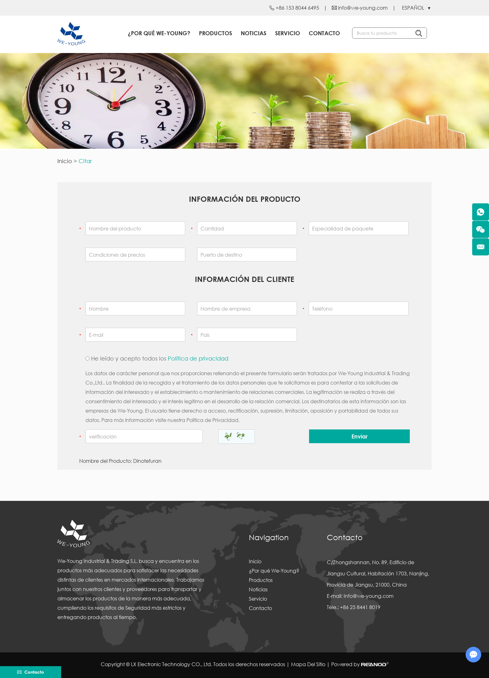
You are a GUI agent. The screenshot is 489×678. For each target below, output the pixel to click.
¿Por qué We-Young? (159, 33)
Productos (215, 33)
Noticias (253, 33)
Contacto (324, 33)
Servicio (287, 33)
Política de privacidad (198, 358)
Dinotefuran (147, 461)
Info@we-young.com (369, 596)
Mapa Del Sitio (308, 664)
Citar (85, 160)
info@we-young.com (363, 7)
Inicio (64, 160)
